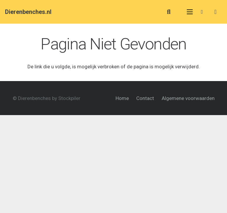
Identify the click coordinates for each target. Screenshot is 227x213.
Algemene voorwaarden (188, 98)
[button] (169, 12)
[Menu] (190, 11)
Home (122, 98)
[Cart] (215, 11)
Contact (145, 98)
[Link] (203, 12)
